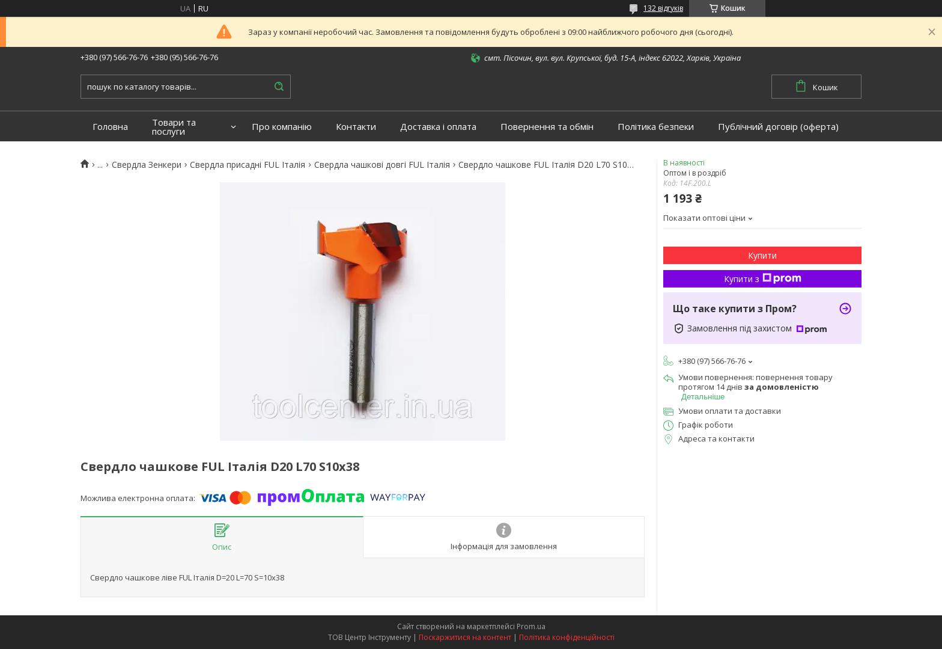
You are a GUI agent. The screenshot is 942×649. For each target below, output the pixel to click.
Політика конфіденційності (567, 637)
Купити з (762, 279)
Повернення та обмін (547, 126)
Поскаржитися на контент (465, 637)
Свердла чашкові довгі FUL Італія (382, 164)
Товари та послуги (174, 127)
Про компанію (282, 126)
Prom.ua (531, 626)
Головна (110, 126)
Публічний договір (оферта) (778, 126)
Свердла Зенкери (146, 164)
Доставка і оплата (438, 126)
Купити (762, 255)
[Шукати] (279, 87)
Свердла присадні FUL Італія (247, 164)
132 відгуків (663, 8)
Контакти (356, 126)
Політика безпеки (656, 126)
